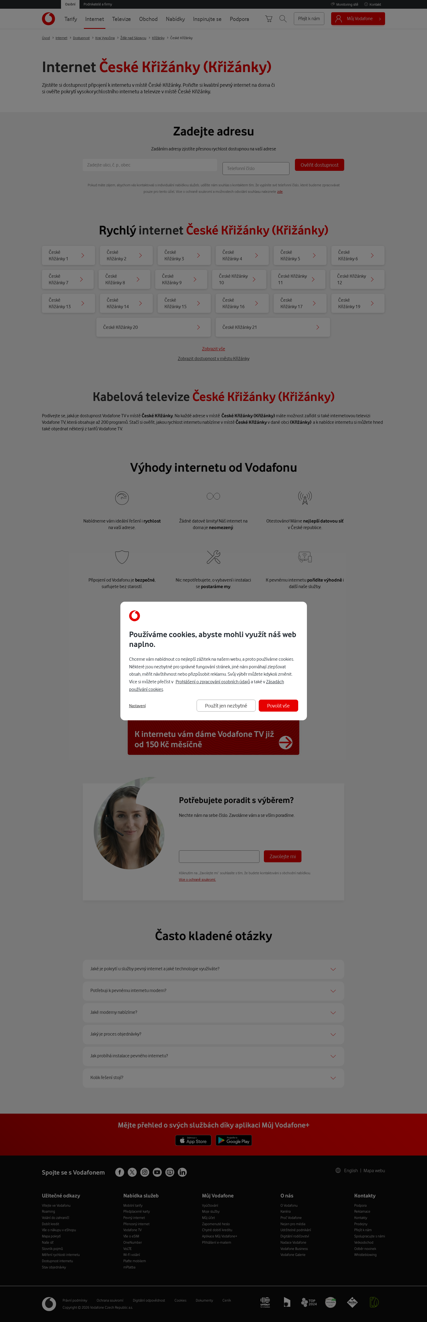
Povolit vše (278, 705)
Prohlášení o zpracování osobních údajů (213, 681)
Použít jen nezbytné (226, 705)
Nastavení (137, 705)
